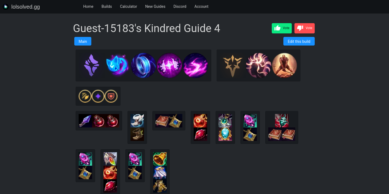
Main (83, 41)
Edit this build (299, 41)
